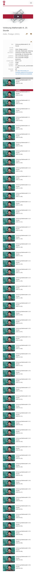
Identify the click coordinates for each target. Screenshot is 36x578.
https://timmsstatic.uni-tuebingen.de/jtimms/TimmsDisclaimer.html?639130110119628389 (24, 72)
